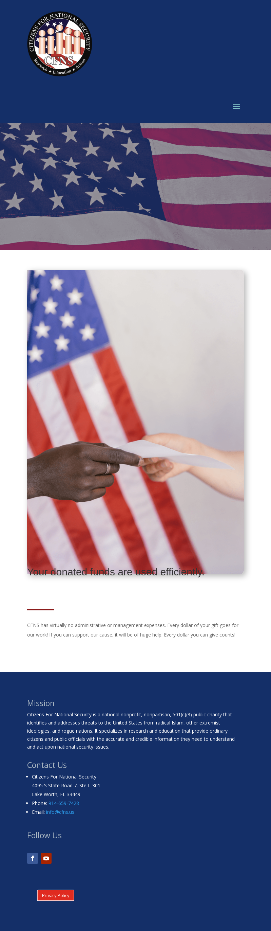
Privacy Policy (56, 895)
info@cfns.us (60, 812)
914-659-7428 (64, 803)
